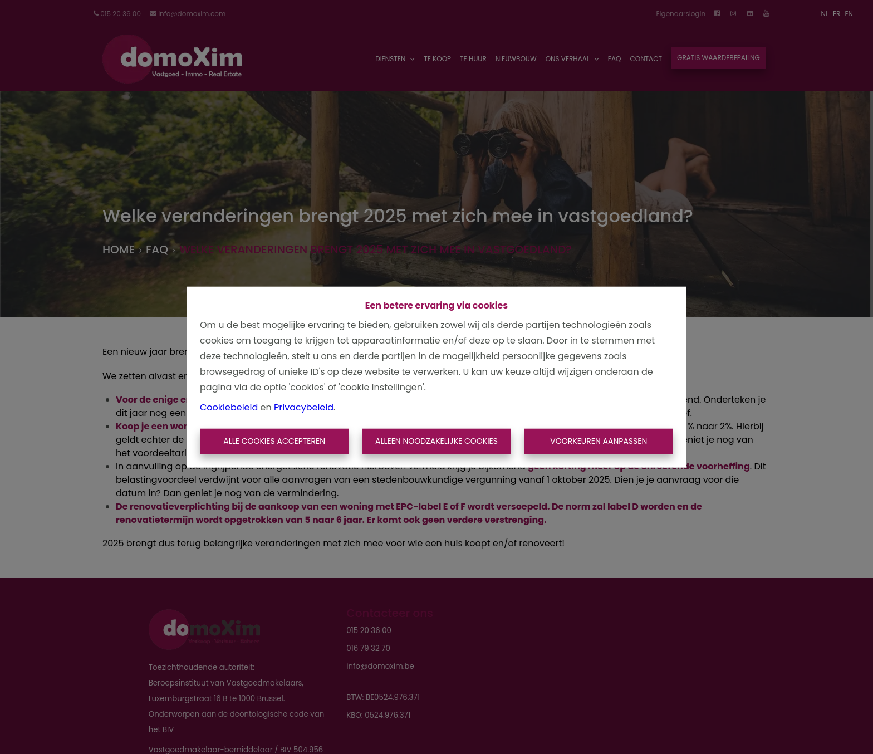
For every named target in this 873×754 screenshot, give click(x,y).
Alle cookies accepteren (274, 441)
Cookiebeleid (229, 407)
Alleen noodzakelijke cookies (436, 441)
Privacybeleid (303, 407)
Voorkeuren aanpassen (598, 441)
